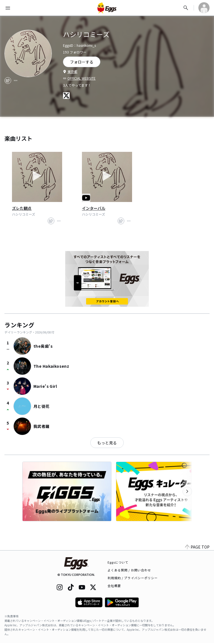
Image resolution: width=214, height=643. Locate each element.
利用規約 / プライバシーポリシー (133, 578)
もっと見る (107, 442)
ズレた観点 (21, 208)
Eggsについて (118, 562)
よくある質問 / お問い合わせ (129, 570)
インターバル (93, 208)
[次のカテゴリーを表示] (187, 491)
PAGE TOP (197, 547)
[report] (15, 80)
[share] (7, 80)
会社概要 (114, 585)
